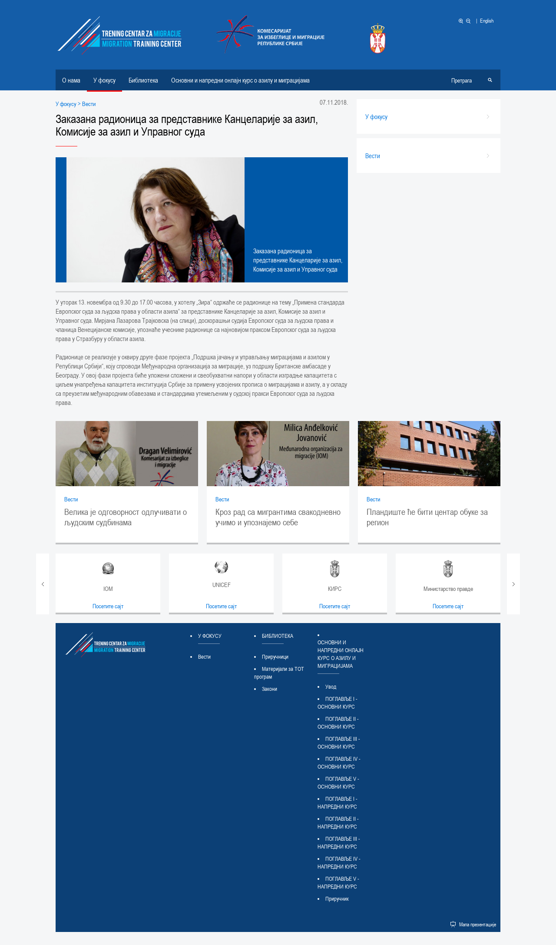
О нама (71, 80)
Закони (269, 688)
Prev (42, 584)
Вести (71, 499)
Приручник (337, 898)
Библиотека (143, 80)
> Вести (86, 103)
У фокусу (104, 80)
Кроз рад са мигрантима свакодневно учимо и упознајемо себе (278, 517)
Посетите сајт (108, 606)
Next (513, 584)
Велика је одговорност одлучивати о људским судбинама (125, 517)
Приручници (275, 656)
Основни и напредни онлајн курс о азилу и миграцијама (240, 80)
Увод (330, 686)
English (486, 20)
